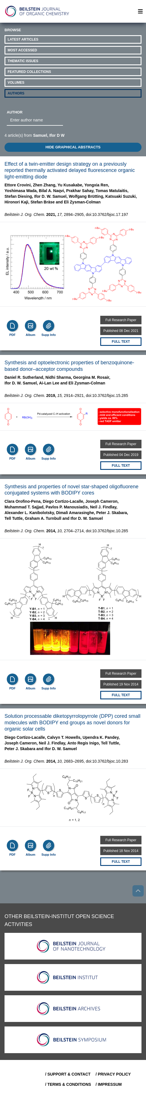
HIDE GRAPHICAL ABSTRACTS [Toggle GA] (73, 147)
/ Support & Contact (68, 1074)
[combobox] (35, 120)
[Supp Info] (48, 325)
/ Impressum (108, 1084)
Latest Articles (23, 39)
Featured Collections (29, 72)
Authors (16, 93)
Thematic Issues (23, 61)
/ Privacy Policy (113, 1074)
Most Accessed (22, 50)
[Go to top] (138, 891)
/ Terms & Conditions (68, 1084)
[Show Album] (30, 325)
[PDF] (12, 325)
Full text (121, 342)
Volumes (16, 83)
